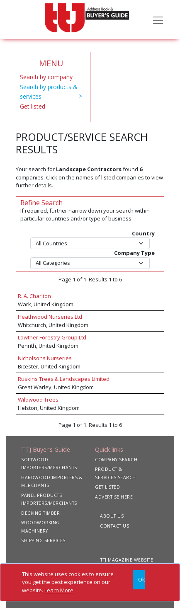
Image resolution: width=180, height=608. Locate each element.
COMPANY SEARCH (116, 460)
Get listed (32, 106)
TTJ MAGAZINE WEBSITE (126, 560)
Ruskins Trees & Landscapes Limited (63, 379)
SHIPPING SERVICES (43, 540)
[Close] (139, 580)
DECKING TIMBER (40, 513)
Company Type (134, 253)
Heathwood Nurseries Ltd (50, 316)
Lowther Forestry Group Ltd (52, 337)
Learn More (58, 590)
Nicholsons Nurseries (45, 358)
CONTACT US (114, 526)
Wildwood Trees (38, 399)
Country (143, 233)
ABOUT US (112, 516)
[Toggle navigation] (158, 19)
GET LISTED (107, 487)
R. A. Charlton (34, 296)
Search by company (46, 77)
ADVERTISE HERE (114, 497)
